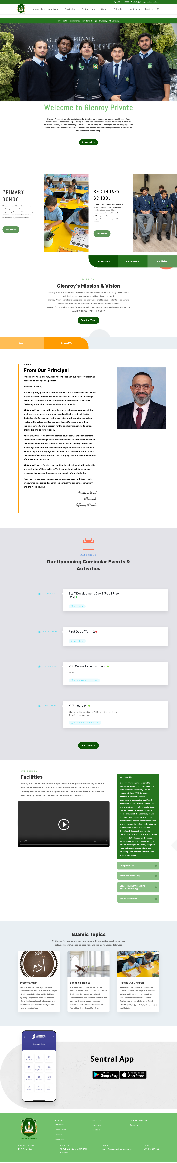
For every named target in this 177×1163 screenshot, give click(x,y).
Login (148, 9)
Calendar (118, 9)
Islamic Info (134, 9)
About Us (38, 9)
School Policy (60, 1129)
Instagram (96, 1125)
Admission (53, 9)
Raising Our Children (132, 982)
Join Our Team (88, 320)
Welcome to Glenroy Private (88, 107)
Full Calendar (88, 745)
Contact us (134, 1125)
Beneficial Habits (80, 982)
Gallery (105, 9)
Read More (11, 229)
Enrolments (59, 1125)
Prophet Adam (28, 982)
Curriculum (70, 9)
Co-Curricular (89, 9)
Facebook (96, 1130)
